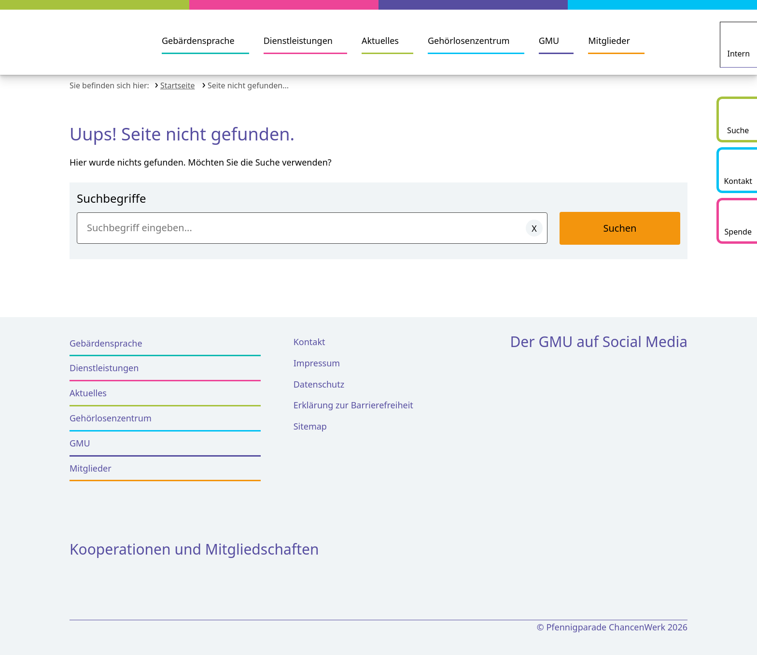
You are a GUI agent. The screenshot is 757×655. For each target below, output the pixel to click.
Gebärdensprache (198, 40)
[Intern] (740, 41)
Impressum (317, 356)
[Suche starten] (736, 119)
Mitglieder (609, 40)
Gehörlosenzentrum (469, 40)
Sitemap (310, 420)
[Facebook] (523, 369)
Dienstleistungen (298, 40)
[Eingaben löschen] (534, 221)
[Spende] (736, 221)
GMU (549, 40)
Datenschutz (319, 377)
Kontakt (309, 335)
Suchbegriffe (111, 191)
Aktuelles (380, 40)
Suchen (620, 221)
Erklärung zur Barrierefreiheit (353, 398)
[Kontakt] (736, 170)
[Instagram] (558, 369)
